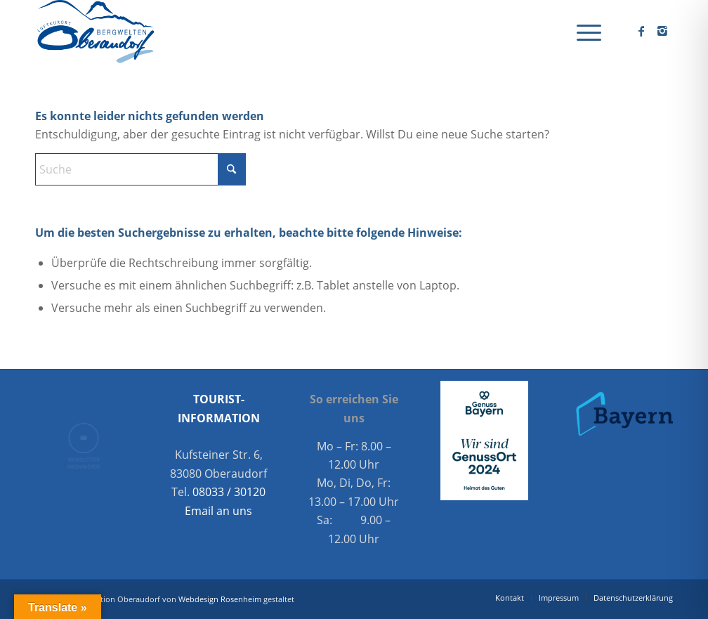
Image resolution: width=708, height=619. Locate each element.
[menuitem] (584, 31)
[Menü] (584, 31)
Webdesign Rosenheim (219, 599)
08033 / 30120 (229, 492)
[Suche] (140, 169)
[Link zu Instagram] (662, 30)
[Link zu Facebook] (641, 30)
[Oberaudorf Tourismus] (95, 31)
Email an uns (218, 511)
